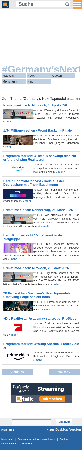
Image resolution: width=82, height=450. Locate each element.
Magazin (8, 75)
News (31, 75)
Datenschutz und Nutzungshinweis (36, 439)
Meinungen (10, 81)
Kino (30, 81)
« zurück (17, 372)
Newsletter (26, 443)
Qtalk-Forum (8, 430)
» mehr (7, 121)
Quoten (57, 75)
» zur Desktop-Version (64, 429)
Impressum (7, 439)
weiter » (64, 372)
